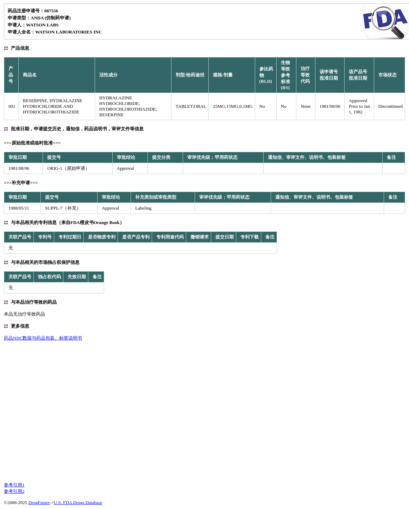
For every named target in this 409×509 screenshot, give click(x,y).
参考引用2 (14, 491)
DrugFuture (39, 502)
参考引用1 (14, 485)
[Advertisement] (66, 411)
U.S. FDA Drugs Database (78, 502)
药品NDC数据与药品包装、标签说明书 (43, 338)
